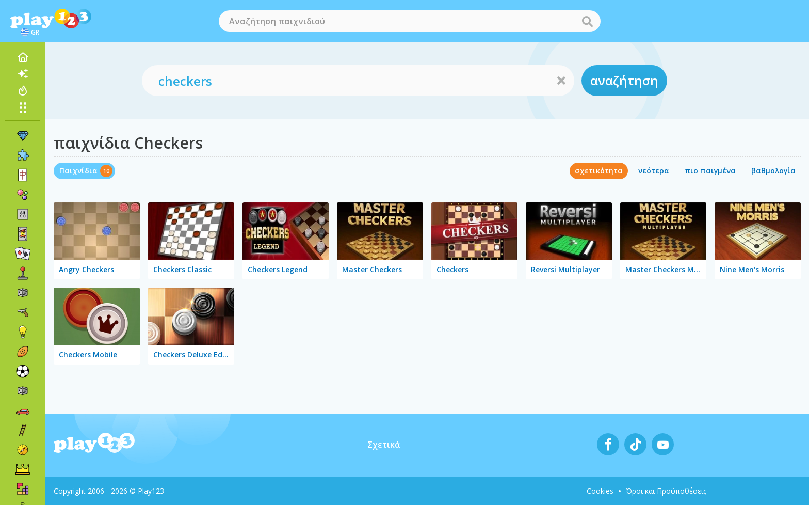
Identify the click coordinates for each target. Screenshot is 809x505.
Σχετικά (383, 444)
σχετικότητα (599, 171)
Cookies (600, 491)
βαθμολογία (773, 171)
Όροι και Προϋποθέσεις (666, 491)
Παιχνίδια (78, 171)
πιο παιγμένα (710, 171)
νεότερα (653, 171)
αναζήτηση (624, 80)
